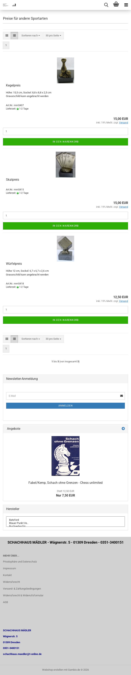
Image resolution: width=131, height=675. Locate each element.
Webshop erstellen (52, 669)
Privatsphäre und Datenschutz (20, 561)
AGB (5, 602)
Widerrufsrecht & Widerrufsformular (23, 595)
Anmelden (65, 405)
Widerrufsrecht (11, 581)
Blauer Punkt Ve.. (65, 523)
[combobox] (31, 36)
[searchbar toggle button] (106, 5)
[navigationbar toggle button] (126, 5)
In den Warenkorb (66, 141)
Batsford (65, 520)
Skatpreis (12, 179)
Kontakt (7, 575)
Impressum (9, 568)
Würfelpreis (14, 264)
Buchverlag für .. (65, 526)
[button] (7, 36)
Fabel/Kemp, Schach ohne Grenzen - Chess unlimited (65, 483)
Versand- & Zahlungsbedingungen (22, 588)
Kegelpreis (13, 85)
